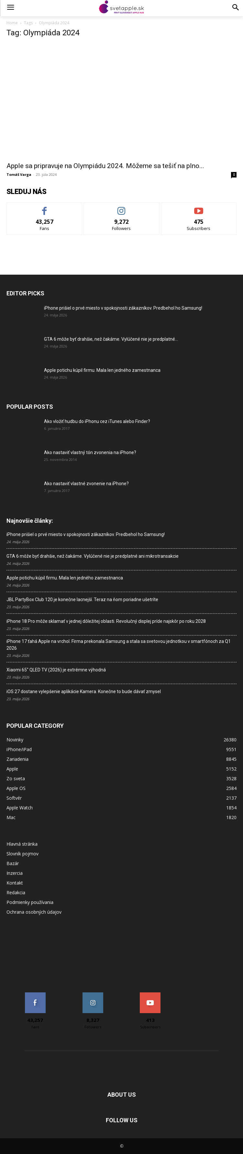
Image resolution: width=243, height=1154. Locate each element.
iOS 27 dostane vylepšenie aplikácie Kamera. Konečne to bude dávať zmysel (83, 691)
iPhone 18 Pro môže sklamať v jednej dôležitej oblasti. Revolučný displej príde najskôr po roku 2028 (106, 621)
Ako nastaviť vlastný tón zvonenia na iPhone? (90, 452)
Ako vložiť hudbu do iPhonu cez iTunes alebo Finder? (97, 421)
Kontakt (14, 883)
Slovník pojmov (22, 854)
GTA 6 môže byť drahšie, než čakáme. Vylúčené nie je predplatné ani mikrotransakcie (92, 556)
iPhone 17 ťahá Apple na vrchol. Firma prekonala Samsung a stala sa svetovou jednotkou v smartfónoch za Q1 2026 (118, 645)
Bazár (12, 863)
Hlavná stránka (22, 844)
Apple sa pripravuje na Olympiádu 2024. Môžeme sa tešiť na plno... (105, 166)
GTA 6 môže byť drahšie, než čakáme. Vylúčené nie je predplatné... (111, 339)
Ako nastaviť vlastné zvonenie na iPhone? (86, 483)
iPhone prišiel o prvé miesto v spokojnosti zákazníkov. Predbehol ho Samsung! (123, 308)
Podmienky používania (29, 902)
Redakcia (15, 892)
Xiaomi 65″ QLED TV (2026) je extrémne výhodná (56, 669)
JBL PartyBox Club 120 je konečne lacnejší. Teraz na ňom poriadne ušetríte (82, 599)
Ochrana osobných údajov (33, 912)
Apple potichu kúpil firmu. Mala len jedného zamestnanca (102, 370)
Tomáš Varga (18, 174)
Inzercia (14, 873)
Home (12, 23)
